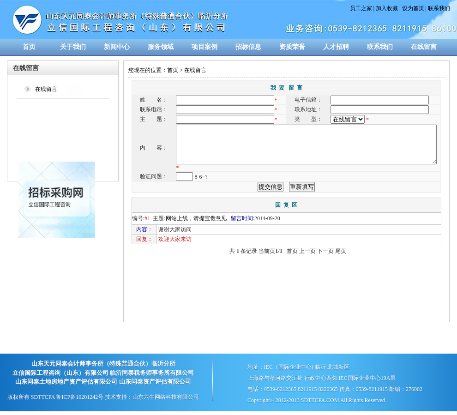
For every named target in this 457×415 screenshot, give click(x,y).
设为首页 (413, 8)
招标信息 (248, 46)
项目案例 (204, 46)
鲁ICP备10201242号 (79, 397)
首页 (29, 46)
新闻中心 (117, 46)
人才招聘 (336, 46)
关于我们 (73, 46)
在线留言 (424, 46)
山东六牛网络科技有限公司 (165, 397)
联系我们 (439, 8)
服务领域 (161, 46)
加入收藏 (387, 8)
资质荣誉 (292, 46)
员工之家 (361, 8)
